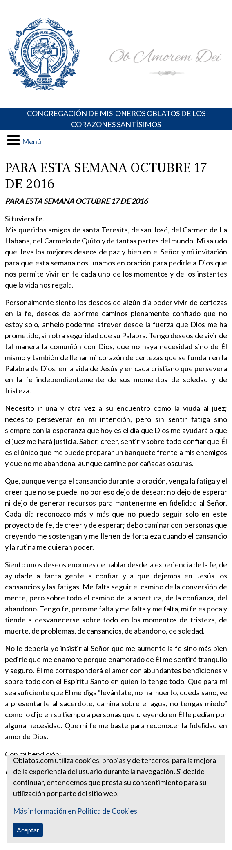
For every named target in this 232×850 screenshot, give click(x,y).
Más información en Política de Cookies (75, 810)
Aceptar (28, 830)
